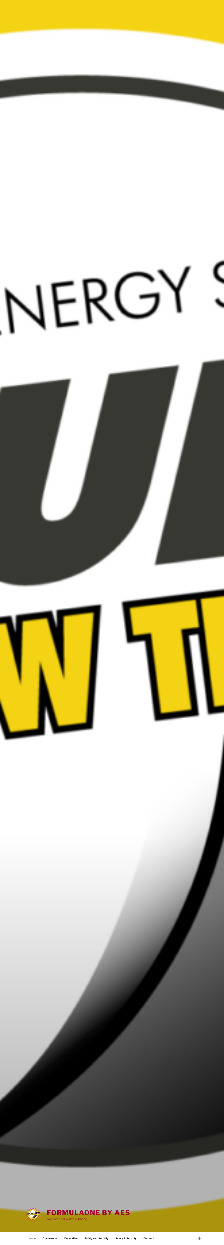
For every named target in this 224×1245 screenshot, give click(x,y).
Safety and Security (96, 1238)
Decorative (71, 1238)
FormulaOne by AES (88, 1213)
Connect (148, 1238)
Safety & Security (125, 1238)
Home (32, 1238)
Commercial (50, 1238)
